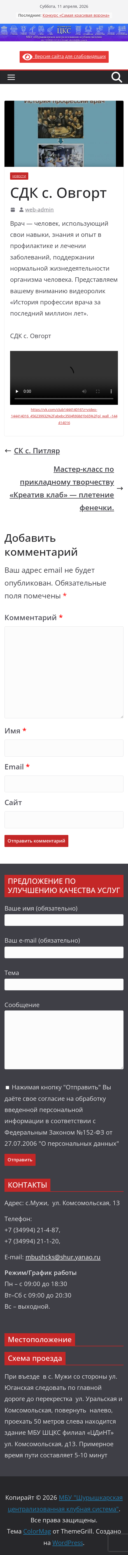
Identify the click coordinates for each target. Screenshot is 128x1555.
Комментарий (33, 617)
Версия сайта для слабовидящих (64, 56)
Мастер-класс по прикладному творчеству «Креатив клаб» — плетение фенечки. (67, 488)
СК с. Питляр (32, 451)
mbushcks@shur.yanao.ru (63, 1257)
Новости (19, 176)
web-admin (39, 209)
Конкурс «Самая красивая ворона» (76, 15)
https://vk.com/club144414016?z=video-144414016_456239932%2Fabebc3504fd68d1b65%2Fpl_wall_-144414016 (64, 416)
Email (17, 767)
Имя (15, 731)
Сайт (13, 802)
